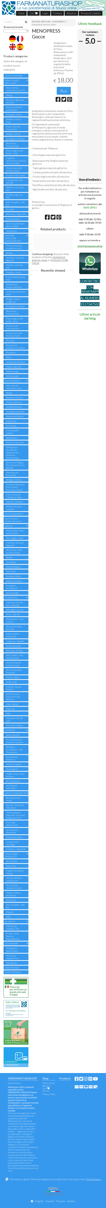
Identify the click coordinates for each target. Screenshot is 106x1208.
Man (8, 713)
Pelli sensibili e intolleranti (12, 635)
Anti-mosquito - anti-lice (15, 203)
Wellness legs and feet (14, 196)
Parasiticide (11, 963)
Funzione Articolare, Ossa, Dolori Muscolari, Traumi (15, 487)
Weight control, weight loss (13, 300)
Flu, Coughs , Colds (14, 538)
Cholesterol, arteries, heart (44, 24)
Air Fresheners (13, 781)
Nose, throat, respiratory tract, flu (15, 89)
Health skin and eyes (15, 362)
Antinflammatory (14, 407)
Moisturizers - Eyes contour (15, 620)
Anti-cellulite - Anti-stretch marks (15, 656)
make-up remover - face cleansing (15, 603)
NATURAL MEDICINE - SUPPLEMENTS (48, 21)
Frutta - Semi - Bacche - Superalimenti (12, 936)
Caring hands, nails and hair (14, 181)
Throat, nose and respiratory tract (14, 246)
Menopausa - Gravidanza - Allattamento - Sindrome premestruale (12, 452)
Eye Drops (11, 425)
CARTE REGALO (13, 972)
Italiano (71, 1201)
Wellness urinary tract (14, 120)
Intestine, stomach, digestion (15, 259)
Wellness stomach (14, 397)
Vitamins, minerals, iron (14, 266)
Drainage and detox (15, 138)
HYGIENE (10, 730)
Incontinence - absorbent (12, 831)
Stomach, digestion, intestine (15, 101)
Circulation (11, 562)
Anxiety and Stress (14, 416)
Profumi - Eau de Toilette (14, 688)
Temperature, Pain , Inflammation (15, 531)
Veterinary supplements (12, 956)
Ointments (11, 421)
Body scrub (11, 682)
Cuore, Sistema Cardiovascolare (14, 495)
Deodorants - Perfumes (12, 758)
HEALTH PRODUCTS (15, 793)
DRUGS (9, 526)
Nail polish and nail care (14, 719)
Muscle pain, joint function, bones (14, 334)
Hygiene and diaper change (15, 871)
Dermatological (13, 566)
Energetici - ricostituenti (11, 586)
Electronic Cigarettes (16, 214)
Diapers (10, 912)
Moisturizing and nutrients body (13, 663)
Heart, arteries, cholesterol (13, 127)
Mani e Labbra (13, 677)
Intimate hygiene (14, 764)
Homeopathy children (12, 431)
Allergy (9, 95)
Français (60, 1201)
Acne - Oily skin (13, 614)
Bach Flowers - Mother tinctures (13, 519)
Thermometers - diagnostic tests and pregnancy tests (15, 815)
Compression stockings (12, 843)
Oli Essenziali (12, 376)
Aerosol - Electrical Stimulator (15, 806)
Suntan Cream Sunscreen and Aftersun (13, 697)
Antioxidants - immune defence (14, 285)
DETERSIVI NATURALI (11, 787)
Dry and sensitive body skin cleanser (14, 740)
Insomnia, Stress (13, 576)
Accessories (12, 861)
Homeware (11, 231)
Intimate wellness (14, 581)
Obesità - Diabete (14, 501)
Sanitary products (14, 837)
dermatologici (12, 593)
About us (71, 13)
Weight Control (13, 134)
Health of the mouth (15, 175)
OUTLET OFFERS (13, 75)
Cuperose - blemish (15, 641)
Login (45, 13)
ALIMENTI (10, 921)
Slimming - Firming (14, 650)
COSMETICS (11, 597)
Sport (8, 357)
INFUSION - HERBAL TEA (12, 927)
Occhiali (10, 209)
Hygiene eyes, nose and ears (15, 775)
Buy (63, 90)
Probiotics (11, 352)
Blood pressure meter (13, 799)
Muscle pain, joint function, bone (14, 169)
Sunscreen (11, 900)
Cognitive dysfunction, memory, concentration (16, 161)
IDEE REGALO (12, 967)
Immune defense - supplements (14, 879)
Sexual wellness (13, 219)
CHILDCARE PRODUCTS (11, 855)
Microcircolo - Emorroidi (12, 473)
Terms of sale (48, 1083)
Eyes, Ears (11, 571)
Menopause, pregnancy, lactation (15, 346)
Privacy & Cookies (90, 13)
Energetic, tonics (14, 114)
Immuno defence (14, 402)
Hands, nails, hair (13, 366)
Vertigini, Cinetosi (14, 479)
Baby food (11, 866)
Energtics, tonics (13, 272)
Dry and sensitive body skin (14, 671)
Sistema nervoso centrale (14, 507)
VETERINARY (11, 943)
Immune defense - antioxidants (14, 108)
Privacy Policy (48, 1094)
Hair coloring (12, 704)
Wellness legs (12, 371)
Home (21, 13)
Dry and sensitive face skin (14, 627)
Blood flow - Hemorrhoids (12, 144)
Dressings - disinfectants (12, 823)
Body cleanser (13, 735)
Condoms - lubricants (16, 849)
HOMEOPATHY (13, 380)
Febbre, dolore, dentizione (13, 894)
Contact (57, 13)
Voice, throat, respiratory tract (14, 386)
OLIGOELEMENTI (14, 514)
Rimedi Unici (12, 437)
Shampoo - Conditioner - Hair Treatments (14, 749)
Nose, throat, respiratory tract (14, 886)
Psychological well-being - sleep (14, 152)
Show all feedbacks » (90, 179)
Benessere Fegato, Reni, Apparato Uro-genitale (15, 465)
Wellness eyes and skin (14, 188)
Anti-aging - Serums (15, 609)
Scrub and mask (13, 646)
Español (50, 1201)
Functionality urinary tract (15, 278)
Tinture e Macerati (15, 442)
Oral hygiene (12, 769)
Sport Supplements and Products (15, 224)
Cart (33, 13)
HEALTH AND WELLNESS (12, 81)
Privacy (45, 1091)
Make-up (10, 708)
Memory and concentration (12, 327)
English (39, 1201)
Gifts (8, 916)
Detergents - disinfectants (12, 949)
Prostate (10, 340)
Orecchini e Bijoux (14, 725)
